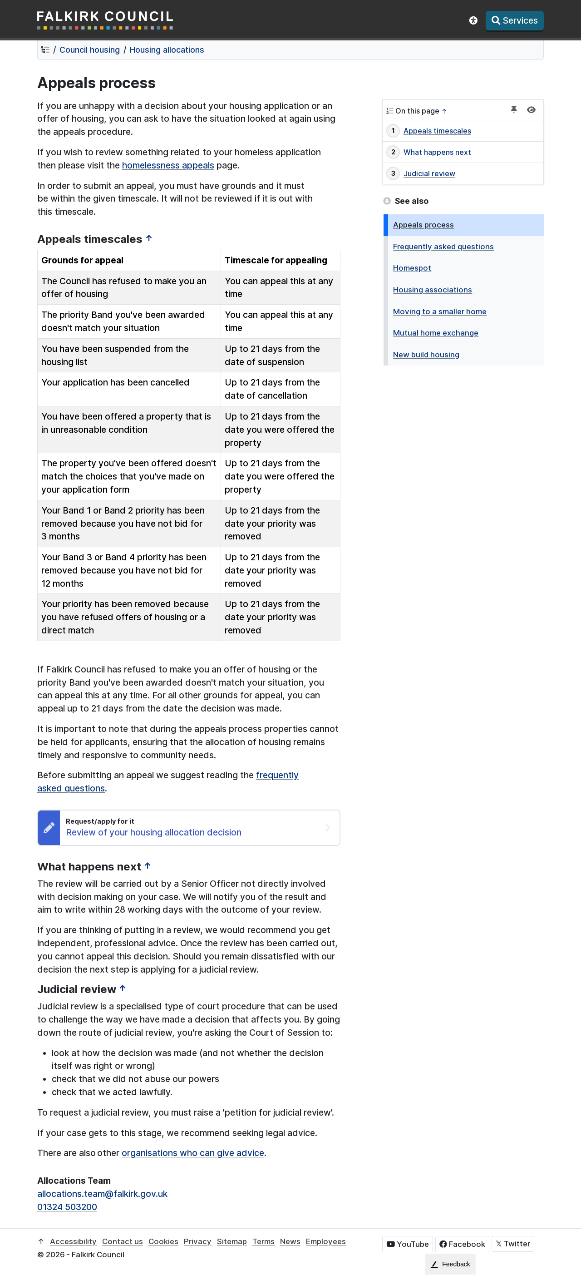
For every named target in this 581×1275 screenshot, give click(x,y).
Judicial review (429, 173)
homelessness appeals (168, 165)
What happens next (437, 152)
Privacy (198, 1241)
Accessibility (73, 1241)
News (290, 1241)
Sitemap (232, 1241)
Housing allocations (167, 49)
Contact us (122, 1241)
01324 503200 (67, 1206)
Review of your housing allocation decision (153, 832)
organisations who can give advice (193, 1152)
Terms (263, 1241)
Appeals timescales (437, 130)
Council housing (89, 49)
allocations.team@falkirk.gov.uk (102, 1193)
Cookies (163, 1241)
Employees (326, 1241)
